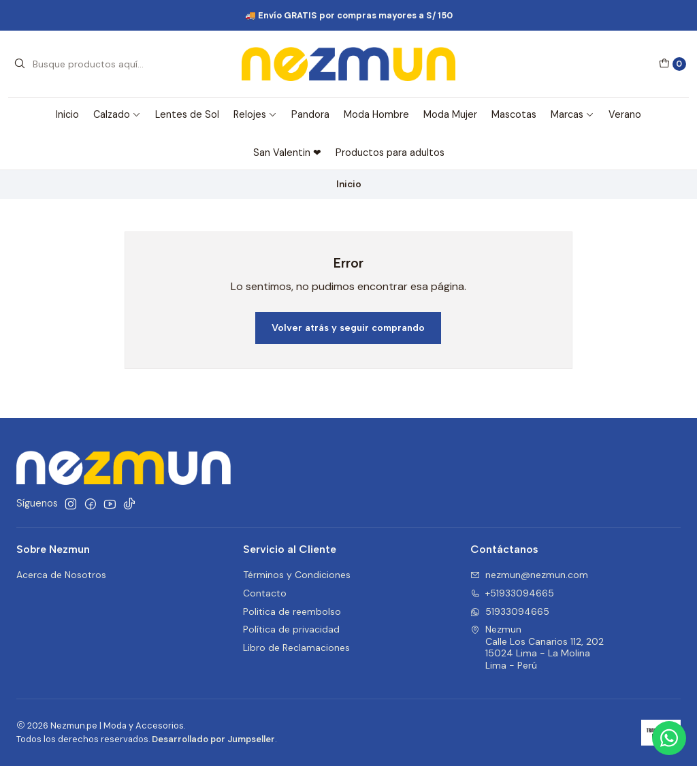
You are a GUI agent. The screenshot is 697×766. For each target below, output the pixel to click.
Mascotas (513, 114)
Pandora (310, 114)
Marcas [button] (572, 114)
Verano (625, 114)
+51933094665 (512, 593)
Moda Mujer (450, 114)
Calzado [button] (117, 114)
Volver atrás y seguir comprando (348, 327)
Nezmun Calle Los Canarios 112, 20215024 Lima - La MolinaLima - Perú (537, 647)
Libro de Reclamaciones (296, 647)
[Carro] (672, 64)
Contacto (265, 593)
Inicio (67, 114)
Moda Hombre (376, 114)
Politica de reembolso (292, 611)
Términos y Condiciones (297, 575)
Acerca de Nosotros (61, 575)
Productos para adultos (390, 152)
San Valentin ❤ (287, 152)
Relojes (255, 114)
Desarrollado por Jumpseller (213, 739)
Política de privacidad (291, 629)
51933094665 (509, 611)
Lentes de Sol (187, 114)
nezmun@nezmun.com (529, 575)
